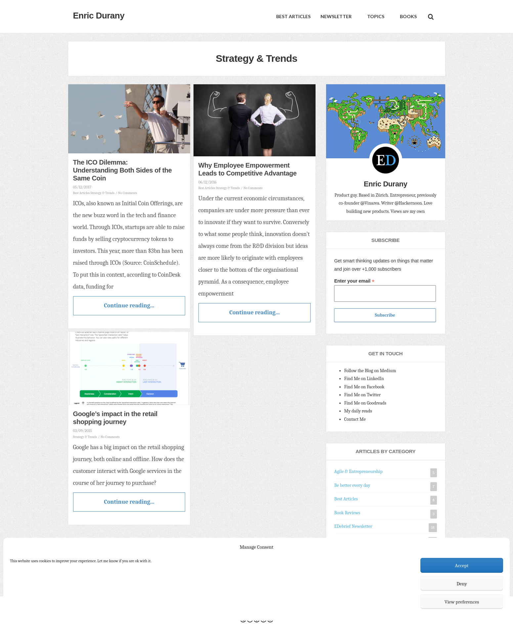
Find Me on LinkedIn (364, 378)
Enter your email (354, 281)
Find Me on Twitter (362, 395)
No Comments (127, 193)
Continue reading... (129, 305)
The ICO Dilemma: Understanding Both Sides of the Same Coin (122, 170)
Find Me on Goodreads (365, 403)
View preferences (462, 602)
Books (408, 16)
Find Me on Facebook (364, 387)
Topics (375, 16)
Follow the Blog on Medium (370, 370)
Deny (461, 584)
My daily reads (358, 411)
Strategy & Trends (103, 193)
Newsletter (336, 16)
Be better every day (352, 485)
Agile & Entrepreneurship (358, 471)
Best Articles (293, 16)
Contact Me (355, 419)
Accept (462, 565)
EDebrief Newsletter (353, 526)
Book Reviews (347, 513)
